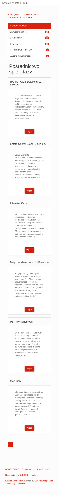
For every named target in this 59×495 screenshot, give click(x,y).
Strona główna (14, 14)
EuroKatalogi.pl (41, 481)
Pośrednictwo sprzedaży (21, 17)
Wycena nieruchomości (20, 56)
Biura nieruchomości (19, 32)
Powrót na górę (44, 469)
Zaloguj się (26, 469)
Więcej (29, 131)
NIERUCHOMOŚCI (32, 14)
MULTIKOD (23, 475)
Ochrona (14, 44)
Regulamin (10, 475)
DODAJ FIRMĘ (12, 469)
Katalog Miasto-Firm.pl (15, 3)
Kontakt (34, 475)
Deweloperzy (15, 38)
